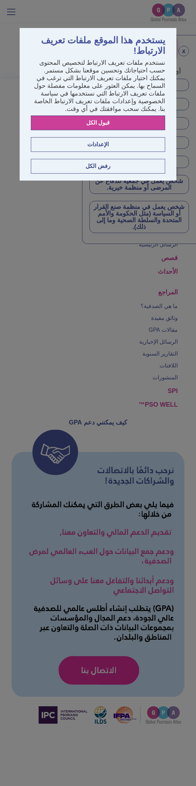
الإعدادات (98, 144)
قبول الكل (98, 123)
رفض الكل (98, 166)
